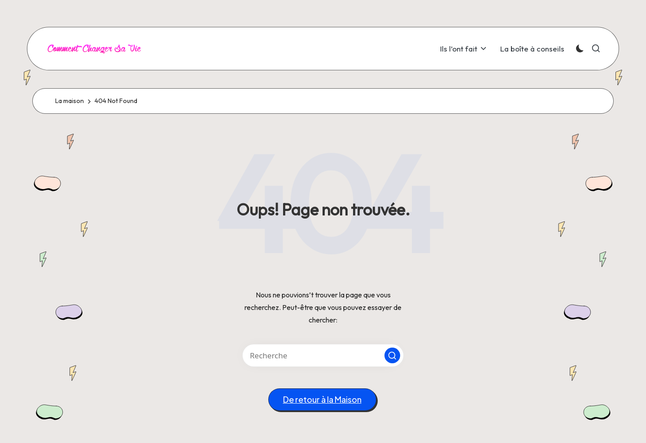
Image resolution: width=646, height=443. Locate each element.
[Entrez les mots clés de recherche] (323, 355)
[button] (392, 355)
